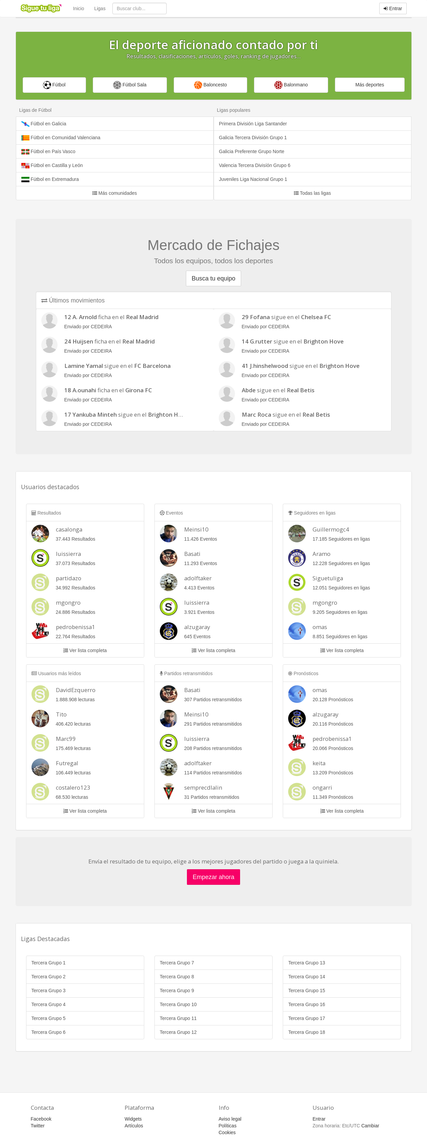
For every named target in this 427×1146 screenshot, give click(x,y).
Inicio (78, 8)
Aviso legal (230, 1119)
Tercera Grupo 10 (178, 1004)
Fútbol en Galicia (43, 124)
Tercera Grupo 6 (48, 1032)
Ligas (99, 8)
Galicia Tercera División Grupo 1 (253, 137)
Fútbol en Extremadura (50, 179)
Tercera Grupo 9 (177, 990)
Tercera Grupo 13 (306, 962)
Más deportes (369, 84)
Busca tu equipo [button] (213, 278)
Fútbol (54, 85)
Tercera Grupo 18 (306, 1032)
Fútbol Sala (130, 85)
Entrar (393, 8)
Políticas (228, 1125)
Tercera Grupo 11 (178, 1018)
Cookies (227, 1132)
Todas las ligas (312, 193)
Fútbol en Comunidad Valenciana (61, 138)
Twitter (38, 1125)
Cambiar (370, 1125)
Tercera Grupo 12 (178, 1032)
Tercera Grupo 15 (306, 990)
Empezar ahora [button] (213, 877)
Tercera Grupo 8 (177, 976)
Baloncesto (210, 85)
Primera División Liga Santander (253, 123)
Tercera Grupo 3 (48, 990)
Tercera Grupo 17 (306, 1018)
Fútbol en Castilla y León (52, 165)
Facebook (41, 1119)
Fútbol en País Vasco (48, 151)
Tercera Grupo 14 (306, 976)
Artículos (134, 1125)
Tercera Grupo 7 (177, 962)
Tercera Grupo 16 (306, 1004)
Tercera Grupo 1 (48, 962)
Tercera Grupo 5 (48, 1018)
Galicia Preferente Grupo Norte (251, 151)
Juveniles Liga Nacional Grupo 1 (253, 179)
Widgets (133, 1119)
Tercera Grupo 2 (48, 976)
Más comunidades (114, 193)
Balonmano (291, 85)
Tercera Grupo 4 (48, 1004)
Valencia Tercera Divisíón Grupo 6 (255, 165)
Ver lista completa (85, 650)
